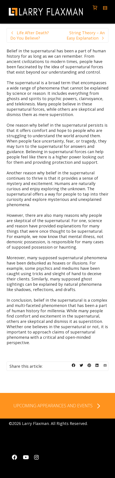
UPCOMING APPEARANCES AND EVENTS (57, 406)
